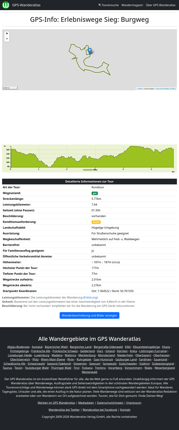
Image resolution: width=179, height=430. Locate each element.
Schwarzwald (36, 364)
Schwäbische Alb (14, 364)
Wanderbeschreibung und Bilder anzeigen (89, 315)
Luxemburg (41, 355)
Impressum (133, 403)
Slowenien (80, 364)
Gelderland (87, 351)
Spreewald (109, 364)
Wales (148, 368)
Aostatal (37, 347)
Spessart (94, 364)
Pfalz (35, 359)
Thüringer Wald (61, 368)
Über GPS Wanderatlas (161, 5)
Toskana (87, 368)
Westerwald (89, 372)
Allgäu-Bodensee (18, 347)
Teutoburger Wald (36, 368)
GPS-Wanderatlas (26, 5)
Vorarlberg (115, 368)
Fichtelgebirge (19, 351)
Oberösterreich (20, 359)
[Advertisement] (89, 117)
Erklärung (90, 297)
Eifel (128, 347)
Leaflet (139, 89)
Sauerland (160, 359)
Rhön (70, 359)
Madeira (57, 355)
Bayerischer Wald (56, 347)
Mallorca (70, 355)
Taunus (7, 368)
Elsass (166, 347)
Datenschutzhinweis (110, 403)
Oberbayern (143, 355)
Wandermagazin (132, 5)
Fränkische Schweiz (65, 351)
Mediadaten (86, 403)
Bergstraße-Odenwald (108, 347)
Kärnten (122, 351)
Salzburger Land (126, 359)
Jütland (110, 351)
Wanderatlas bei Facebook (100, 410)
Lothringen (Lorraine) (153, 351)
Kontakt (125, 410)
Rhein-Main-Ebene (53, 359)
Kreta (133, 351)
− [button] (7, 39)
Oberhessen (161, 355)
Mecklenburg (87, 355)
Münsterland (106, 355)
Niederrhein (125, 355)
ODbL (173, 89)
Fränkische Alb (40, 351)
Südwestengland (163, 364)
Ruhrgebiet (84, 359)
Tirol (76, 368)
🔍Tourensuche (108, 5)
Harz (100, 351)
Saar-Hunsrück (103, 359)
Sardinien (145, 359)
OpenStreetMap (162, 89)
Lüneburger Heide (20, 355)
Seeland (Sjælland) (59, 364)
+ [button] (7, 34)
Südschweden (128, 364)
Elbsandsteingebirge (146, 347)
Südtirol (144, 364)
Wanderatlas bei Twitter (64, 410)
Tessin (19, 368)
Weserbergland (165, 368)
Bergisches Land (80, 347)
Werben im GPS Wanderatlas (56, 403)
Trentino (100, 368)
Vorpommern (133, 368)
